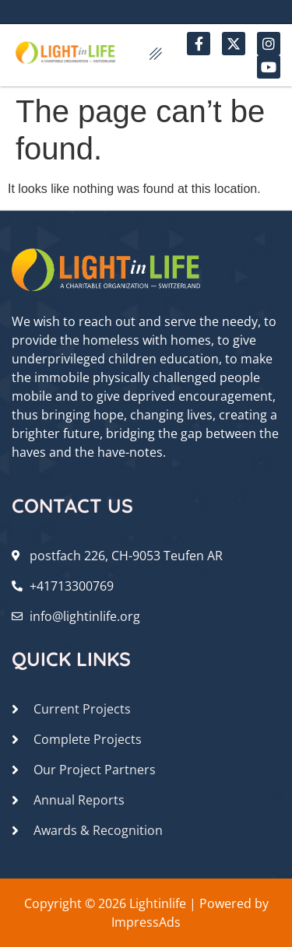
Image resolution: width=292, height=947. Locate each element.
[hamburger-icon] (155, 55)
